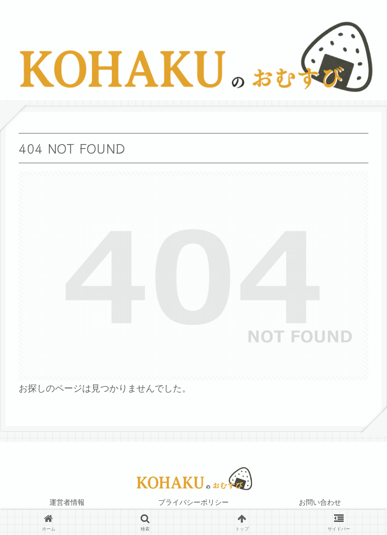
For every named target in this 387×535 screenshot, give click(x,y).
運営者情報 (67, 502)
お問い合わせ (320, 502)
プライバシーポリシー (193, 502)
